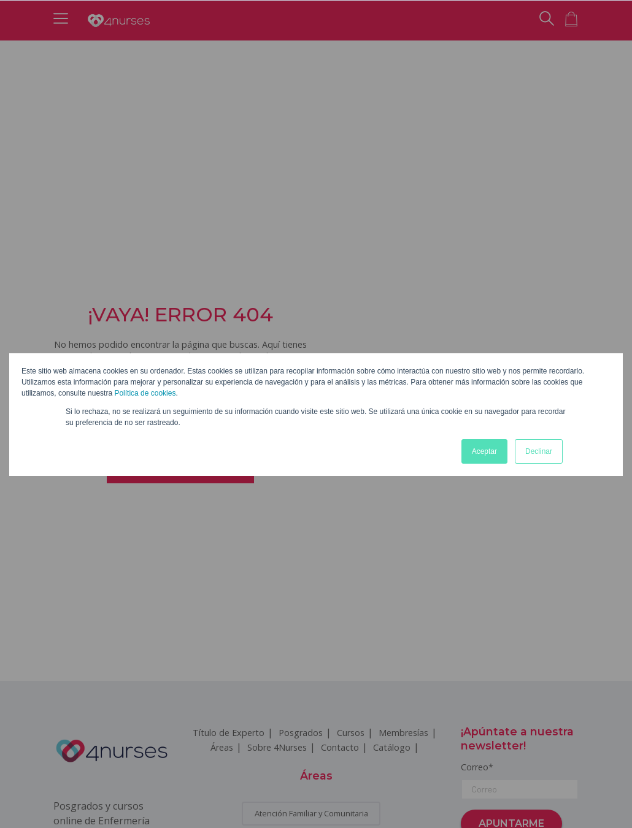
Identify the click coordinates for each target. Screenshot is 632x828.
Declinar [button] (538, 451)
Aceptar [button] (484, 451)
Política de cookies (144, 393)
